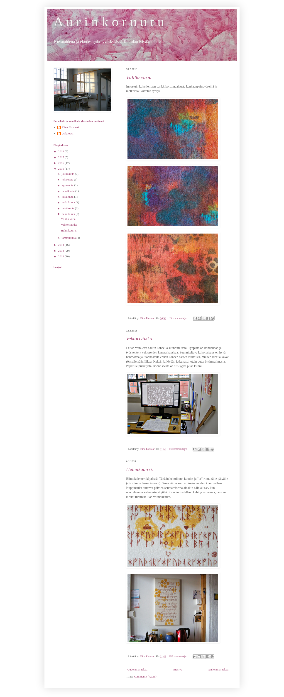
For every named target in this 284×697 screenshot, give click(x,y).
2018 (61, 151)
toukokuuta (69, 202)
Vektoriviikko (139, 338)
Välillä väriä (139, 77)
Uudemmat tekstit (137, 669)
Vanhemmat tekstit (218, 669)
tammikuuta (69, 237)
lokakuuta (68, 179)
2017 (61, 157)
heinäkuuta (68, 191)
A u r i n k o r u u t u (109, 21)
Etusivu (177, 669)
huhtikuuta (68, 208)
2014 (61, 244)
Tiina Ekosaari (70, 127)
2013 (61, 250)
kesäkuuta (68, 196)
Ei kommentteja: (178, 318)
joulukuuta (68, 173)
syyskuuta (68, 185)
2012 (61, 256)
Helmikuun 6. (139, 469)
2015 (61, 168)
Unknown (67, 133)
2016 (61, 163)
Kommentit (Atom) (145, 676)
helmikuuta (69, 214)
